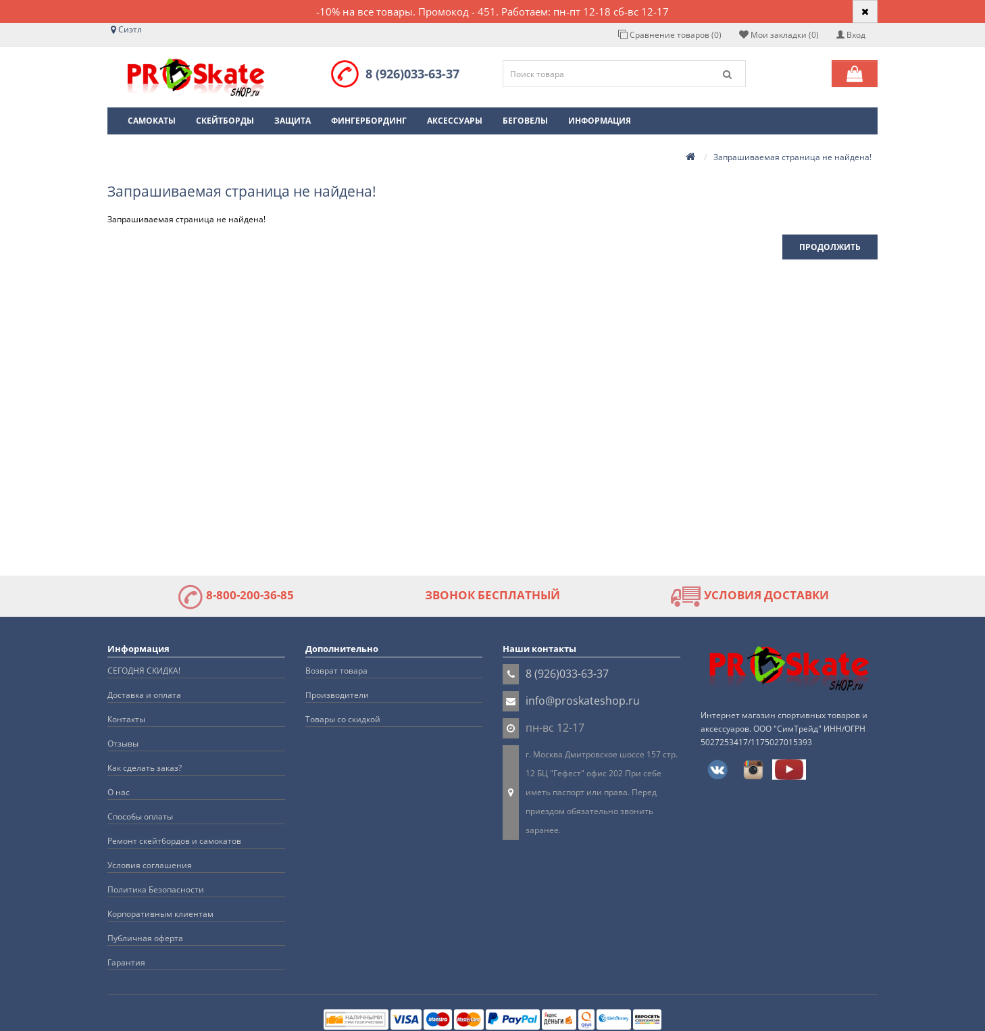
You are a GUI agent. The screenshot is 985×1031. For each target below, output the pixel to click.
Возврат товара (336, 670)
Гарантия (126, 962)
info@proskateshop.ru (583, 700)
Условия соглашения (149, 865)
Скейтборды (225, 120)
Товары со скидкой (342, 719)
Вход (850, 35)
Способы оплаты (140, 816)
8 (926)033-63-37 (412, 74)
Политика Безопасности (155, 889)
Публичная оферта (145, 938)
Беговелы (525, 120)
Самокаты (152, 120)
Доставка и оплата (144, 695)
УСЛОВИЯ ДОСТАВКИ (749, 595)
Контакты (126, 719)
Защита (292, 120)
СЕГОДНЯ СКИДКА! (143, 670)
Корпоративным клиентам (160, 914)
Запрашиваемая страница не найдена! (792, 157)
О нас (118, 792)
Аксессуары (454, 120)
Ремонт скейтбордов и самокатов (174, 841)
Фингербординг (369, 120)
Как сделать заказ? (144, 768)
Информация (599, 120)
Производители (337, 695)
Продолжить (830, 247)
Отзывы (122, 743)
